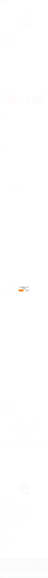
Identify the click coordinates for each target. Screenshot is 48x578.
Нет (27, 290)
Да (21, 290)
